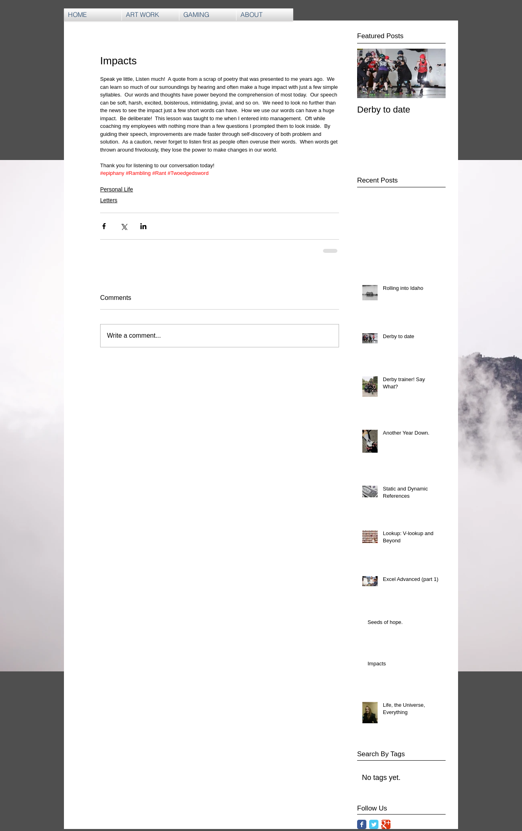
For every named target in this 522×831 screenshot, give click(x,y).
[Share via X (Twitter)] (123, 226)
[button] (207, 14)
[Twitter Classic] (373, 824)
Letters (108, 200)
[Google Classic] (385, 824)
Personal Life (116, 189)
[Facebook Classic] (361, 824)
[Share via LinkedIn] (143, 226)
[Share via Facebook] (104, 226)
